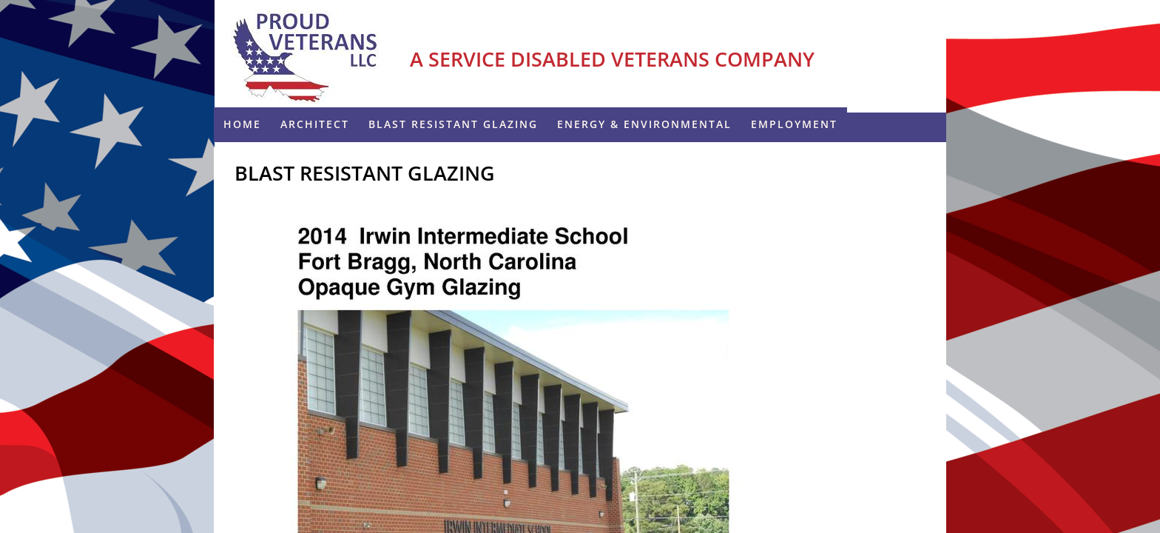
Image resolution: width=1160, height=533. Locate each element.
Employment (794, 124)
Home (242, 124)
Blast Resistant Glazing (453, 124)
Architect (314, 124)
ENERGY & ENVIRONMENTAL (644, 124)
